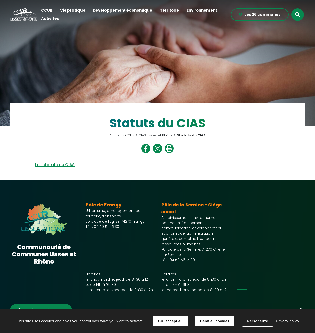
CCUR (130, 135)
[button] (46, 10)
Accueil (115, 135)
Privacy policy (287, 321)
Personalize (257, 321)
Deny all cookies (214, 321)
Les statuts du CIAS (55, 165)
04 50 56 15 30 (106, 226)
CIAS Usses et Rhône (156, 135)
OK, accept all (170, 321)
